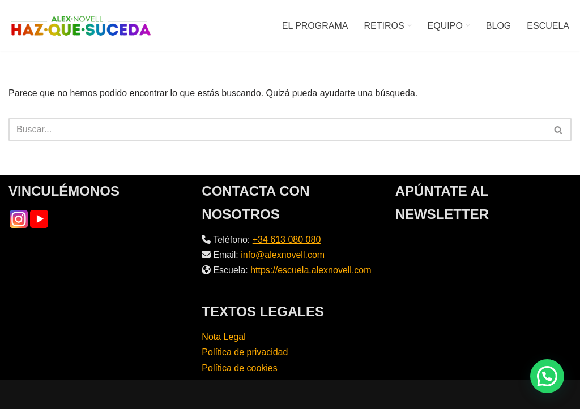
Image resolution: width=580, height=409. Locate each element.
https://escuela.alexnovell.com (310, 270)
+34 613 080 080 (287, 239)
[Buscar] (277, 129)
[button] (409, 25)
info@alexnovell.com (283, 255)
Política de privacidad (245, 352)
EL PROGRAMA (315, 26)
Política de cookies (239, 368)
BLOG (498, 26)
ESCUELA (548, 26)
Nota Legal (223, 337)
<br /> (483, 274)
